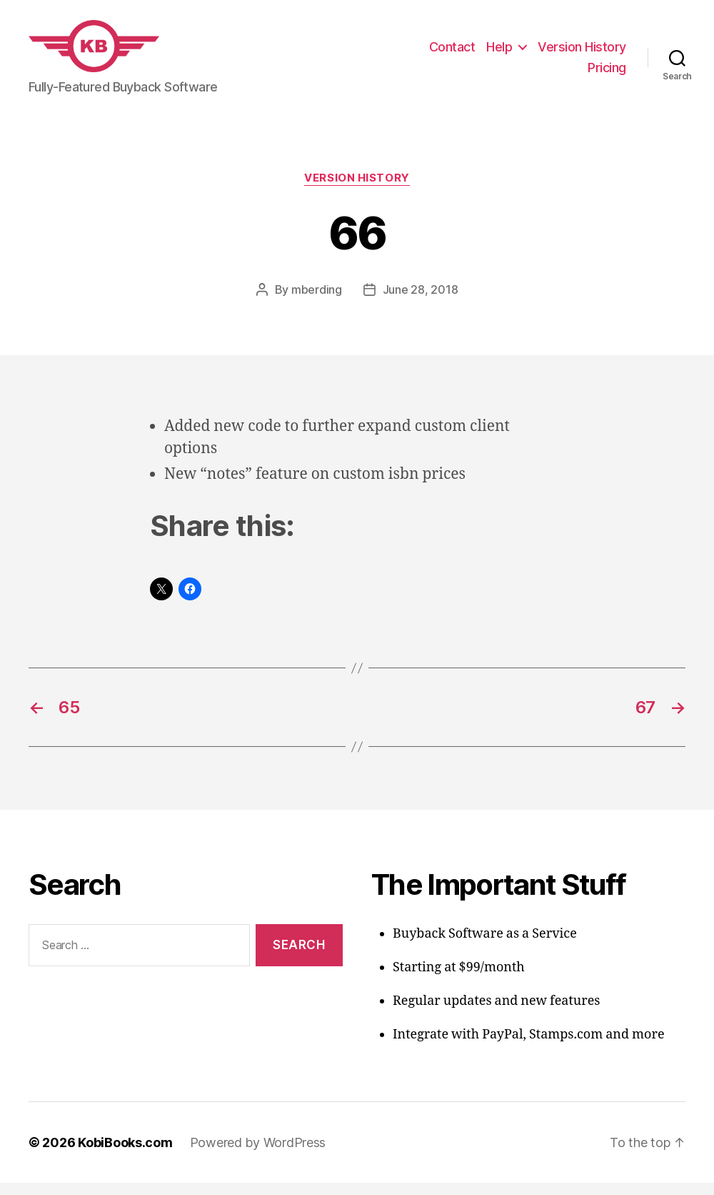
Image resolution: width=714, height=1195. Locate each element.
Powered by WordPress (258, 1154)
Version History (582, 52)
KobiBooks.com (125, 1154)
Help (499, 52)
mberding (316, 301)
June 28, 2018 (420, 301)
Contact (452, 52)
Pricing (607, 73)
